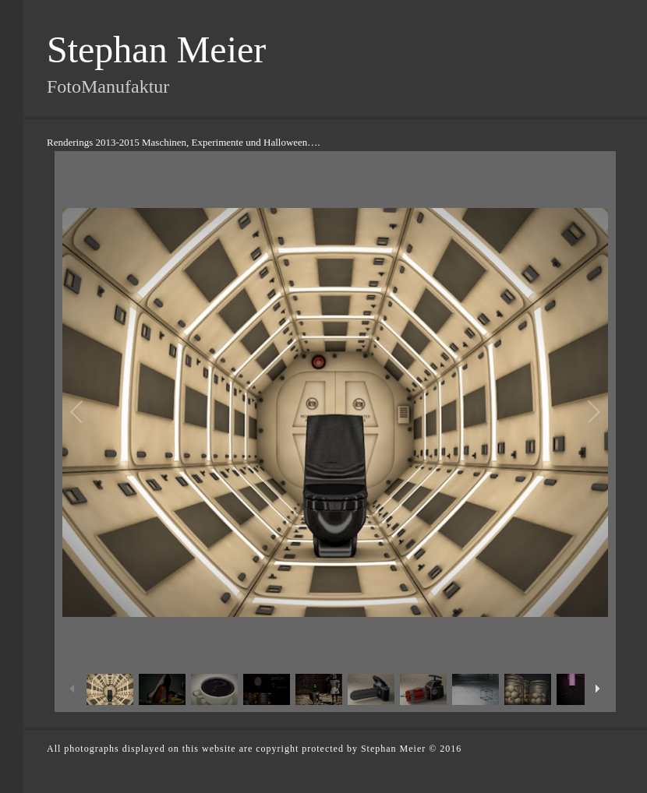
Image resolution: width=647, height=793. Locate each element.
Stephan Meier (156, 49)
